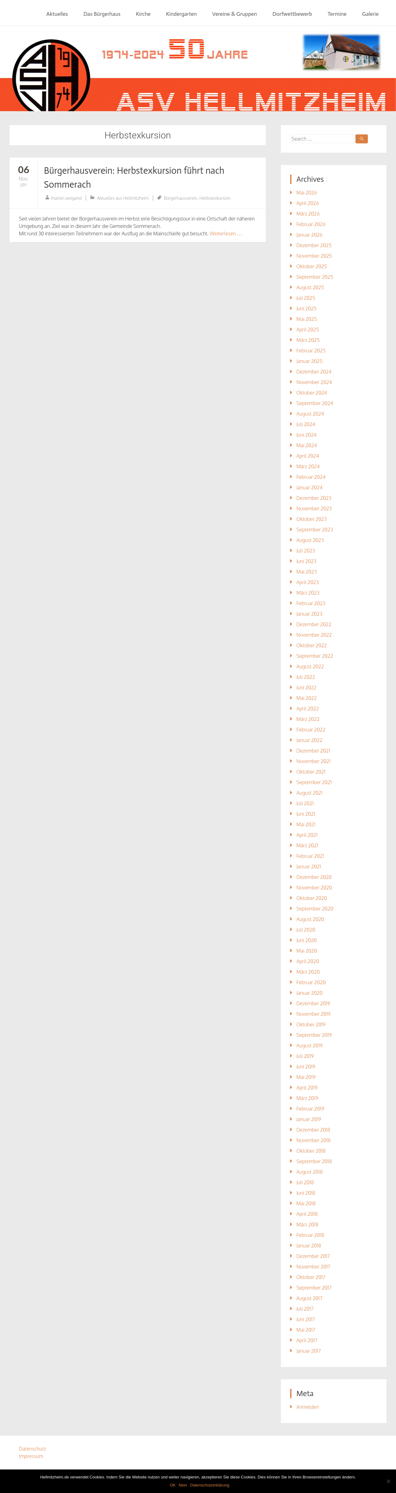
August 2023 (310, 540)
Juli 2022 (305, 677)
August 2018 (309, 1172)
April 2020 (307, 961)
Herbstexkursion (214, 198)
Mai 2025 (306, 319)
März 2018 (307, 1224)
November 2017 (313, 1267)
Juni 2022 (306, 687)
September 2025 (314, 277)
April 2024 (307, 456)
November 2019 (313, 1014)
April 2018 (307, 1214)
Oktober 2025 (311, 266)
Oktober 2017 (310, 1277)
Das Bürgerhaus (102, 14)
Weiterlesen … (226, 233)
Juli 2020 (305, 930)
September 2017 (314, 1288)
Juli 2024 (305, 424)
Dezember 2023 (313, 498)
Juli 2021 (305, 803)
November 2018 (313, 1140)
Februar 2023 (310, 603)
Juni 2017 (305, 1319)
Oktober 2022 (311, 645)
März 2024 (308, 466)
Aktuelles (57, 14)
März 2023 (308, 593)
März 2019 (307, 1098)
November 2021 (313, 761)
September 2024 (314, 403)
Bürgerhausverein (180, 198)
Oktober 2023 (311, 519)
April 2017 (306, 1340)
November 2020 (314, 887)
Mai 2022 (306, 698)
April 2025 (307, 329)
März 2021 (307, 845)
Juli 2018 (305, 1182)
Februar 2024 (310, 477)
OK (173, 1485)
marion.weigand (66, 198)
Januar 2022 (309, 740)
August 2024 (310, 414)
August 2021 (309, 793)
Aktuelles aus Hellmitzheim (122, 198)
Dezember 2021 (313, 751)
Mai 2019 (306, 1077)
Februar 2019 (310, 1109)
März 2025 (308, 340)
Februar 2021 (310, 856)
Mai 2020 (306, 951)
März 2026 (308, 214)
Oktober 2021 (310, 772)
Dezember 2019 (313, 1003)
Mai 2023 (306, 572)
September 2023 (314, 529)
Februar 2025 (310, 350)
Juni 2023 (306, 561)
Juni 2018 (305, 1193)
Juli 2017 (305, 1309)
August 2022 (310, 666)
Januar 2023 (309, 614)
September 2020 (314, 909)
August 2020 (310, 919)
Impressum (31, 1456)
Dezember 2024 (313, 372)
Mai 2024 (306, 445)
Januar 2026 (309, 235)
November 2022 (314, 635)
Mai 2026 (306, 193)
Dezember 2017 (313, 1256)
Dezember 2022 (313, 624)
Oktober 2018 (310, 1151)
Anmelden (307, 1407)
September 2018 (314, 1161)
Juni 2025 (306, 308)
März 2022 (308, 719)
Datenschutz (32, 1449)
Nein (183, 1485)
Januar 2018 (308, 1245)
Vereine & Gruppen (234, 14)
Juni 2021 (305, 814)
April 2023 (307, 582)
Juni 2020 (306, 940)
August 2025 (310, 287)
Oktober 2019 (310, 1024)
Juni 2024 (306, 435)
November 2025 (314, 256)
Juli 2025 (305, 298)
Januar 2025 (309, 361)
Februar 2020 (310, 982)
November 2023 (314, 508)
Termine (337, 14)
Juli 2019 (305, 1056)
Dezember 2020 (314, 877)
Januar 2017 (308, 1351)
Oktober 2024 (311, 393)
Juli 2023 (305, 551)
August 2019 (309, 1045)
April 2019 (306, 1088)
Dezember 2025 (314, 245)
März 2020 (308, 972)
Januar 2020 (309, 993)
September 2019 (314, 1035)
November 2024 (314, 382)
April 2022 (307, 708)
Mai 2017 (305, 1330)
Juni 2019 (305, 1066)
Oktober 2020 (311, 898)
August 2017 (309, 1298)
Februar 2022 (310, 730)
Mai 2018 (306, 1203)
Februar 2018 (310, 1235)
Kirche (143, 14)
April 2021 (306, 835)
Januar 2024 (309, 487)
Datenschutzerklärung (209, 1485)
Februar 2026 (310, 224)
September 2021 (314, 782)
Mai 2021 (306, 824)
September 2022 (314, 656)
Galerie (370, 14)
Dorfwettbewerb (292, 14)
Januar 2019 (308, 1119)
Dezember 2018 (313, 1130)
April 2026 (307, 203)
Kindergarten (181, 14)
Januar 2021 (308, 866)
